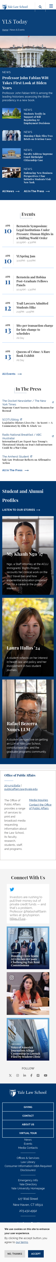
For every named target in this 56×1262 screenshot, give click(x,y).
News (28, 1139)
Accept (36, 1253)
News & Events (17, 30)
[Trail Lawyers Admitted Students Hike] (28, 309)
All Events (9, 373)
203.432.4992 (28, 1211)
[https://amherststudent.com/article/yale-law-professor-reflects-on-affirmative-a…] (28, 460)
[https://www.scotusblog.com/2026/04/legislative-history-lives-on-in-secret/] (28, 423)
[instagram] (17, 1076)
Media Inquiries (38, 800)
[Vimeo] (38, 1076)
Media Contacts (28, 1147)
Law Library (28, 1162)
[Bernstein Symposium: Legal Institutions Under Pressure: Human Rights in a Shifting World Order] (28, 235)
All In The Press (34, 191)
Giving (28, 1107)
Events (28, 1143)
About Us (28, 1124)
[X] (10, 1076)
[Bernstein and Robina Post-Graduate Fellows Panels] (28, 284)
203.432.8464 (12, 785)
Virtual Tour (28, 1133)
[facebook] (31, 1076)
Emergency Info (28, 1180)
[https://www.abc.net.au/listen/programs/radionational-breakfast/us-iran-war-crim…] (28, 441)
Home (5, 30)
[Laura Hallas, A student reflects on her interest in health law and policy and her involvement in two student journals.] (28, 637)
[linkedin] (24, 1076)
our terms (22, 1242)
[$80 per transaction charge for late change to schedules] (28, 333)
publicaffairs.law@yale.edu (21, 789)
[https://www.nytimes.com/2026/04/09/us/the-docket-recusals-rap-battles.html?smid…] (28, 406)
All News (8, 191)
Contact (28, 1115)
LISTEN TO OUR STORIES (18, 509)
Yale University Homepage (28, 1188)
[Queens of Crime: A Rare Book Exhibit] (28, 357)
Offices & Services (28, 1157)
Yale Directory (28, 1184)
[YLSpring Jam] (28, 261)
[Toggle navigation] (51, 6)
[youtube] (45, 1076)
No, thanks (14, 1253)
